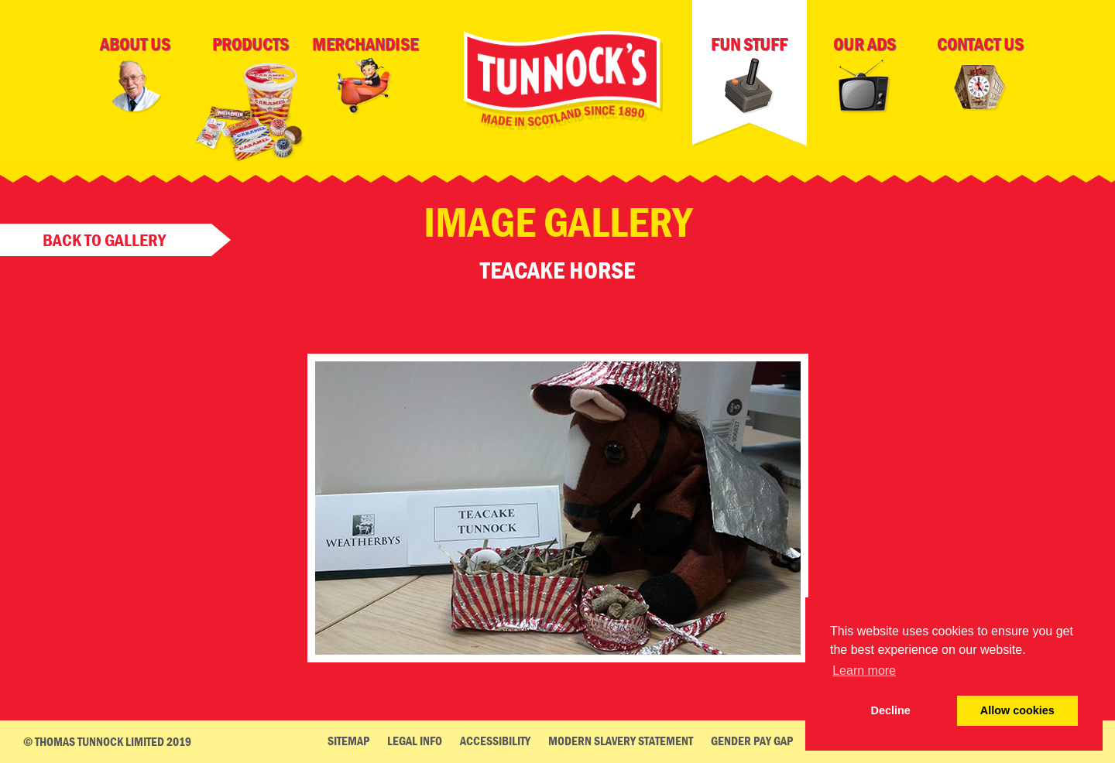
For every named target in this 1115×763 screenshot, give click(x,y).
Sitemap (348, 740)
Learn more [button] (864, 670)
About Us (135, 74)
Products (250, 103)
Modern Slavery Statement (620, 740)
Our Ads (865, 74)
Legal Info (414, 740)
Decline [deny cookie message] (891, 710)
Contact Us (980, 75)
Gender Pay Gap (752, 740)
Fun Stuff (749, 74)
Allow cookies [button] (1017, 710)
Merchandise (365, 74)
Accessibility (495, 740)
